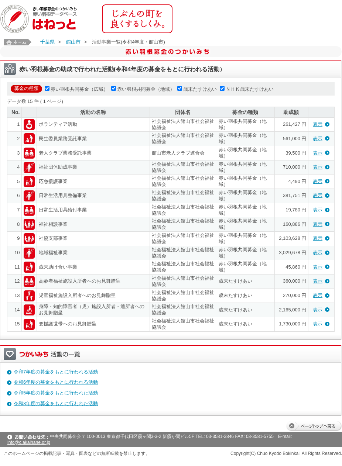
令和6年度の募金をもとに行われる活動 (56, 382)
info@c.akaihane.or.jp (28, 442)
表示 (317, 124)
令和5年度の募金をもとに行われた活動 (56, 393)
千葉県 (47, 42)
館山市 (73, 42)
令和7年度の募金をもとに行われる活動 (56, 371)
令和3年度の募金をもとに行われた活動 (56, 403)
